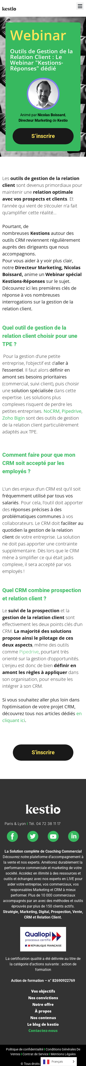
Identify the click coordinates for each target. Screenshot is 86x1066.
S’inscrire (43, 136)
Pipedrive (71, 411)
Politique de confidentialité (24, 1049)
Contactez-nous (43, 1030)
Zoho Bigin (13, 418)
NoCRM (52, 411)
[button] (80, 6)
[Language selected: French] (59, 1061)
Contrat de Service (35, 1054)
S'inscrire (43, 752)
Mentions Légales (63, 1054)
